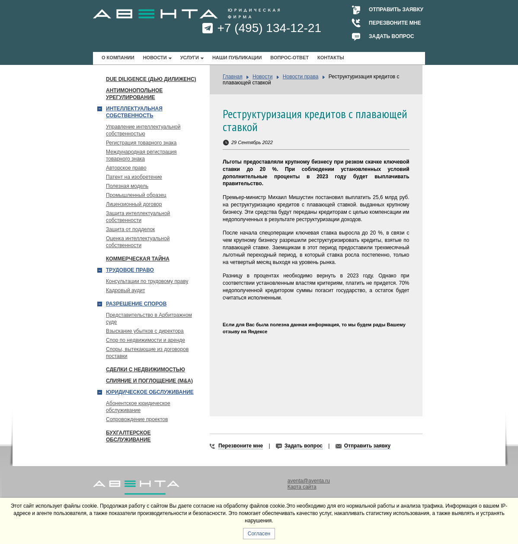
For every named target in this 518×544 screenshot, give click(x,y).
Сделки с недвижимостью (145, 370)
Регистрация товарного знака (141, 143)
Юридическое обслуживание (150, 392)
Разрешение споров (136, 304)
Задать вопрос (391, 36)
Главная (233, 77)
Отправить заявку (396, 9)
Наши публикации (237, 57)
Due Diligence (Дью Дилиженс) (151, 79)
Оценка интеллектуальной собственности (137, 241)
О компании (118, 57)
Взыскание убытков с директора (145, 331)
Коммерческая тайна (137, 259)
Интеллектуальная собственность (134, 112)
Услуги (189, 57)
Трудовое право (130, 270)
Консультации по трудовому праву (147, 281)
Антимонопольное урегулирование (134, 93)
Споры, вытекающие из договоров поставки (147, 352)
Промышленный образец (136, 195)
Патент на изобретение (134, 177)
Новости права (301, 77)
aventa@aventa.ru (309, 481)
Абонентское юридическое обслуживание (138, 406)
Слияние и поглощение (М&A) (149, 381)
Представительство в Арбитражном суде (149, 318)
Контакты (330, 57)
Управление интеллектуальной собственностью (143, 130)
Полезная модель (127, 186)
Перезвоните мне (395, 23)
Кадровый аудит (125, 290)
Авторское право (126, 168)
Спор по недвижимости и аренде (145, 340)
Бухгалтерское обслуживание (128, 436)
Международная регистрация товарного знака (141, 155)
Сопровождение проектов (137, 419)
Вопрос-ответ (289, 57)
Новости (155, 57)
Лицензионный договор (134, 204)
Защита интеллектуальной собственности (138, 216)
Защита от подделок (130, 229)
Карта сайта (302, 487)
